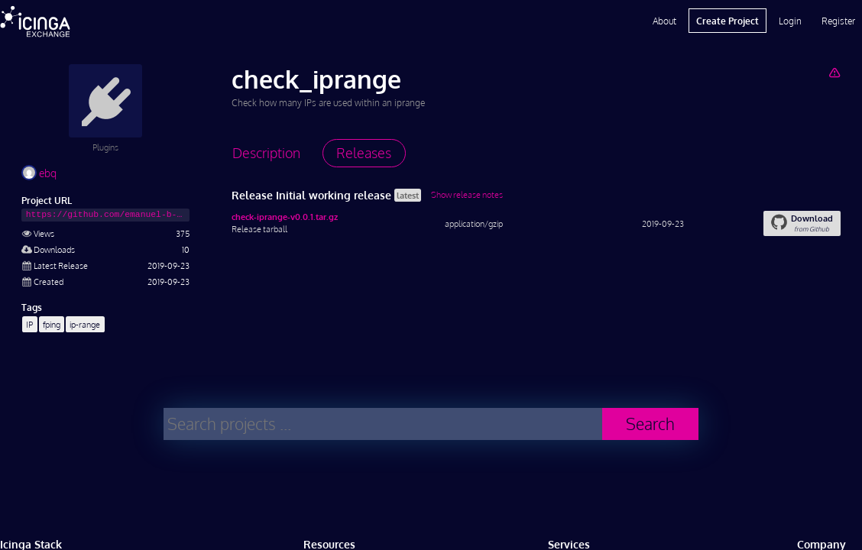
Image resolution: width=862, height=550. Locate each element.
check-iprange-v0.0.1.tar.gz (285, 217)
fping (51, 324)
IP (29, 324)
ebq (39, 173)
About (664, 21)
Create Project (727, 21)
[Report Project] (834, 72)
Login (790, 21)
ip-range (85, 324)
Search (650, 423)
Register (838, 21)
